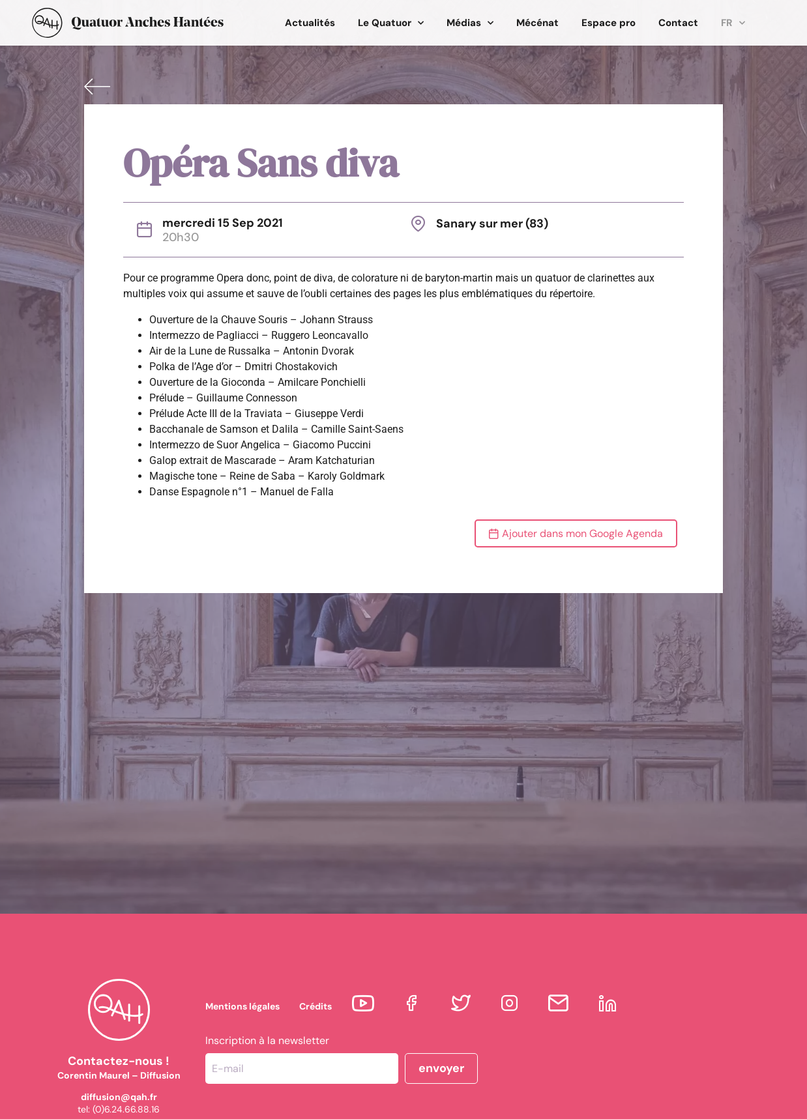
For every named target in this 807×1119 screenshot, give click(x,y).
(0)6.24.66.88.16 (126, 1109)
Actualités (310, 22)
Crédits (315, 1006)
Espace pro (608, 22)
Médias (470, 23)
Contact (678, 22)
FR (733, 23)
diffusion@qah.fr (119, 1097)
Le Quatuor (391, 23)
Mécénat (537, 22)
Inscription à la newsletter (267, 1040)
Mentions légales (242, 1006)
